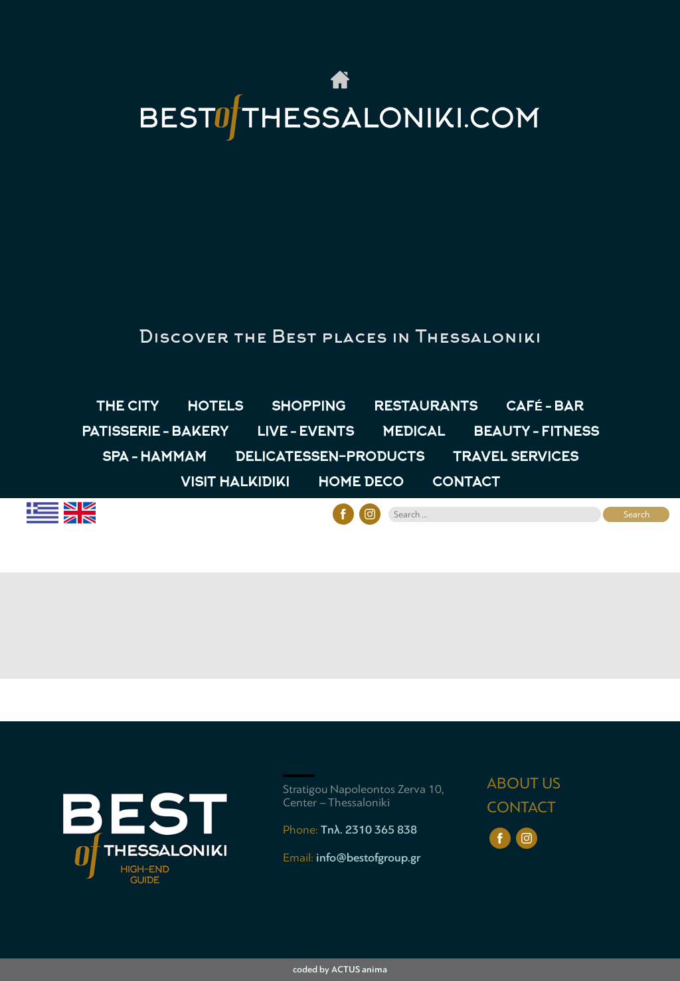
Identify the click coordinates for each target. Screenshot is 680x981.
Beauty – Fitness (536, 433)
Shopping (308, 407)
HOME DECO (361, 483)
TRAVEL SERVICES (515, 458)
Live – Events (305, 433)
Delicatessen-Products (329, 458)
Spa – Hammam (154, 458)
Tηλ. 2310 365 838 (369, 829)
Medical (413, 433)
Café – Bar (545, 407)
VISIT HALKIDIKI (235, 483)
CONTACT (466, 483)
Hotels (215, 407)
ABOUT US (523, 783)
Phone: (302, 829)
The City (127, 407)
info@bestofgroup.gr (368, 857)
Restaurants (425, 407)
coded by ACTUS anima (340, 969)
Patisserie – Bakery (155, 433)
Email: (299, 857)
